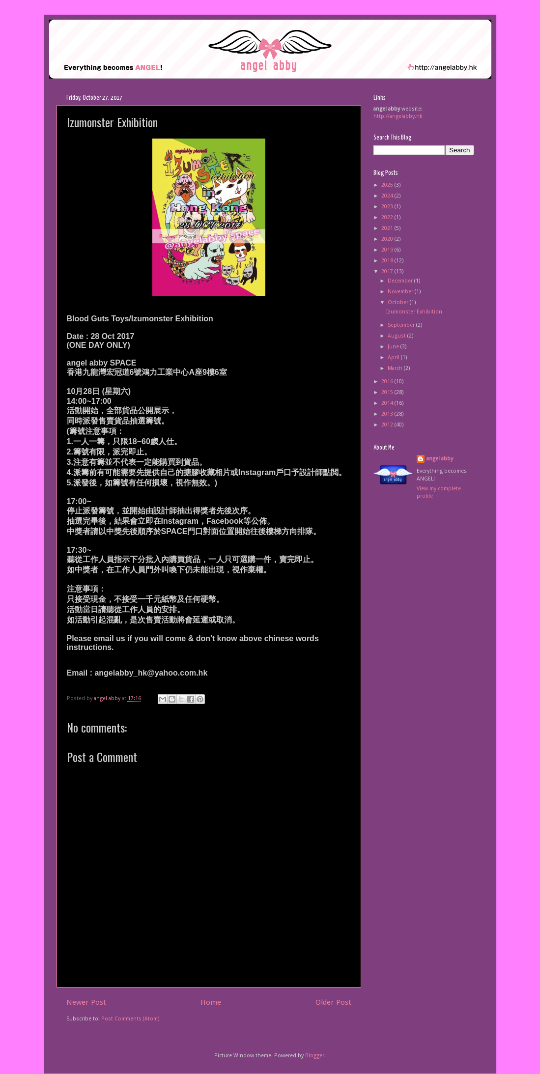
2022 (388, 217)
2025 (388, 185)
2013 (388, 414)
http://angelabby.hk (398, 116)
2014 (388, 403)
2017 (388, 271)
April (394, 357)
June (394, 346)
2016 (388, 381)
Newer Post (86, 1002)
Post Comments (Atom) (130, 1019)
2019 (388, 250)
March (396, 368)
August (397, 336)
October (399, 302)
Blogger (314, 1055)
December (401, 281)
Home (210, 1002)
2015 (388, 392)
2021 (388, 228)
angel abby (439, 458)
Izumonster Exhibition (414, 312)
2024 (388, 196)
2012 (388, 425)
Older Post (333, 1002)
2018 (388, 260)
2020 (388, 239)
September (402, 325)
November (401, 291)
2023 (388, 206)
